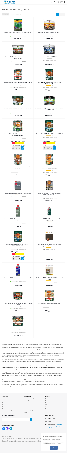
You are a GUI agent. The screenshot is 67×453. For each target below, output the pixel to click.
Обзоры (47, 404)
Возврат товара (27, 406)
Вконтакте (3, 428)
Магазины (4, 398)
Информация (27, 396)
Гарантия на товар (28, 408)
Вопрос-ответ (48, 400)
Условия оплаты (28, 402)
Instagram (7, 428)
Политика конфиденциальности (9, 408)
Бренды (47, 402)
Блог (46, 398)
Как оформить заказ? (29, 398)
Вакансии (4, 402)
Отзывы (4, 404)
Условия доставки (28, 404)
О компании (5, 396)
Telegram (10, 428)
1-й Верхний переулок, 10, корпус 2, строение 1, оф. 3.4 (55, 426)
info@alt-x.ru (51, 421)
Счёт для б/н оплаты (29, 400)
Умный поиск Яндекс (50, 408)
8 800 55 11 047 (51, 418)
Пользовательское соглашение (9, 406)
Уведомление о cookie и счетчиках (10, 410)
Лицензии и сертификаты (51, 406)
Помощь (47, 396)
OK (53, 447)
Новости (4, 400)
